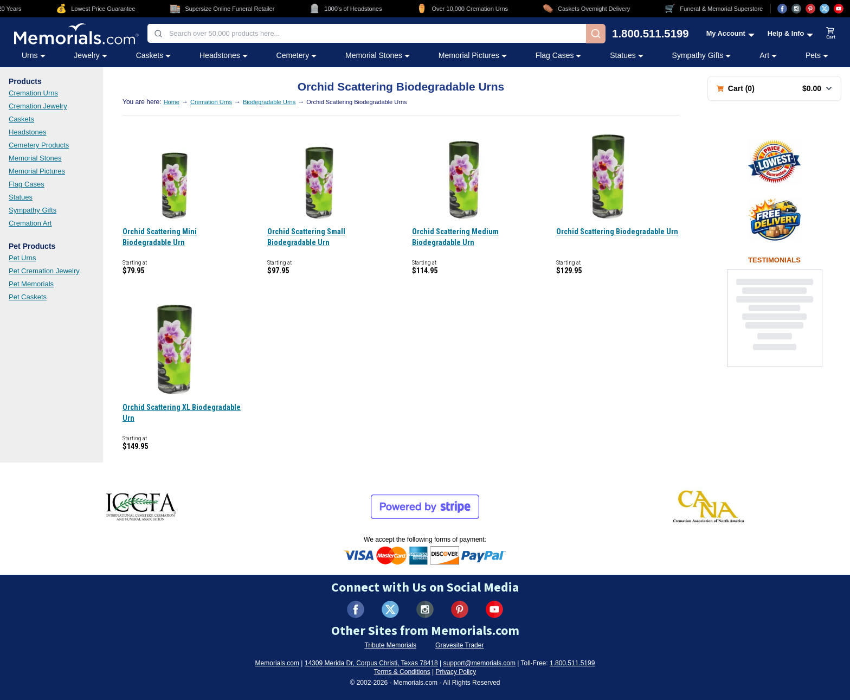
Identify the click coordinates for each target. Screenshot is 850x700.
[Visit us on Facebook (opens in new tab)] (782, 9)
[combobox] (366, 33)
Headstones (27, 132)
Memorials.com (277, 663)
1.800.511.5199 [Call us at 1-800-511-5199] (650, 33)
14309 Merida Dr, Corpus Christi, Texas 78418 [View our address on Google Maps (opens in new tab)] (371, 663)
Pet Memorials (31, 284)
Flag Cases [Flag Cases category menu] (559, 55)
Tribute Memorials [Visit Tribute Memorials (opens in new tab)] (390, 645)
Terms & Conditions (402, 672)
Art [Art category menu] (768, 55)
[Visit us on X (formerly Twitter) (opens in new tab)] (390, 609)
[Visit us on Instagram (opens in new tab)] (796, 9)
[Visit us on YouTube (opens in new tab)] (838, 9)
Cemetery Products (39, 145)
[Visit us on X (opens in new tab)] (824, 9)
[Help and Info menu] (791, 33)
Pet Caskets (28, 297)
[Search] (596, 33)
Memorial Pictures (37, 171)
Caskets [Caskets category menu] (153, 55)
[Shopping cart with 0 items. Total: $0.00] (774, 88)
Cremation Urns (33, 93)
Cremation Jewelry (38, 106)
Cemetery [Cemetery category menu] (296, 55)
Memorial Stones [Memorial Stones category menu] (377, 55)
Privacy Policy (456, 672)
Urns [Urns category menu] (34, 55)
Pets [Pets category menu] (817, 55)
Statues (21, 197)
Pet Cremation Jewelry (44, 271)
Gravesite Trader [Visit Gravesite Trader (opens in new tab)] (459, 645)
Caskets (21, 119)
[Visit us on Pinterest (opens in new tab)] (810, 9)
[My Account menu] (730, 33)
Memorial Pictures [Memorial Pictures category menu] (473, 55)
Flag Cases (26, 184)
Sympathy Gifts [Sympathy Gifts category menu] (701, 55)
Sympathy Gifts (32, 210)
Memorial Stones (35, 158)
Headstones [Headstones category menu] (223, 55)
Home (171, 102)
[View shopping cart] (831, 33)
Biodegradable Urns (269, 102)
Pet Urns (22, 258)
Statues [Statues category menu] (626, 55)
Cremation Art (30, 223)
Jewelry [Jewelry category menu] (90, 55)
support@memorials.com (479, 663)
